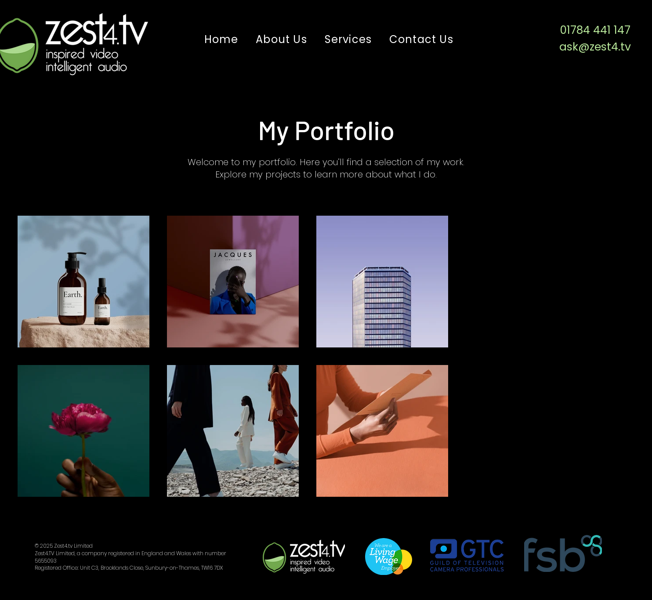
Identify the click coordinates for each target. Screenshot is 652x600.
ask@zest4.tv (595, 46)
